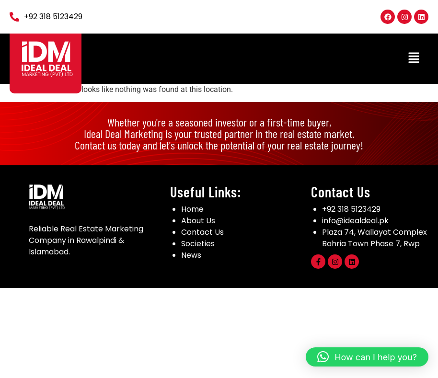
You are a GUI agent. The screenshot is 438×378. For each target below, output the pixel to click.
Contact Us (202, 232)
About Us (198, 220)
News (191, 255)
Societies (198, 243)
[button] (414, 58)
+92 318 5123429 (351, 209)
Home (192, 209)
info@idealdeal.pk (355, 220)
